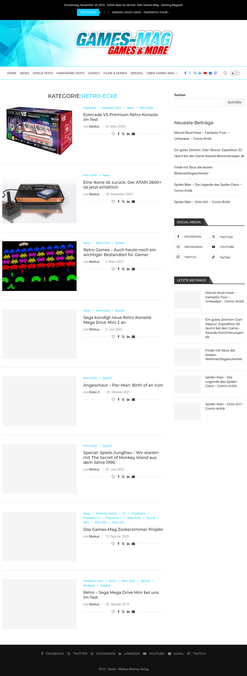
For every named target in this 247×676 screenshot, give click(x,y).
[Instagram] (195, 73)
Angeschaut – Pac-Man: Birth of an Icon (123, 385)
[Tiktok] (226, 257)
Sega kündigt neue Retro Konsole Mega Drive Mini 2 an (117, 320)
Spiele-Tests (43, 73)
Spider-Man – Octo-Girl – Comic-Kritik (202, 202)
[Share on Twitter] (123, 134)
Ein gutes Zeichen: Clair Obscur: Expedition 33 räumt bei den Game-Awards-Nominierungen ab (224, 328)
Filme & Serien (115, 73)
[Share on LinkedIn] (128, 134)
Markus (94, 126)
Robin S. (94, 392)
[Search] (225, 73)
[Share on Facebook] (118, 134)
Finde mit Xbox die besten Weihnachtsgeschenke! (223, 354)
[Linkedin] (200, 73)
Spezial (136, 73)
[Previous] (104, 12)
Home (11, 73)
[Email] (210, 73)
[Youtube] (205, 73)
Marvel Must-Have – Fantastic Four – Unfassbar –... (151, 12)
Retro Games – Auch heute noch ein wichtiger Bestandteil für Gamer (119, 252)
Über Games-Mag (160, 73)
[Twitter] (190, 73)
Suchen (179, 95)
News (24, 73)
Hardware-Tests (70, 73)
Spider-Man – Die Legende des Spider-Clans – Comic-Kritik (221, 381)
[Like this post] (113, 134)
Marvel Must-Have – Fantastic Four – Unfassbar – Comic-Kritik (224, 297)
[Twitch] (215, 73)
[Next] (109, 12)
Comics (94, 73)
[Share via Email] (133, 134)
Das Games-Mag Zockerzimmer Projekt (123, 529)
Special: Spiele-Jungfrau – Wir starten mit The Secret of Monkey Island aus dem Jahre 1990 (120, 458)
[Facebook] (185, 73)
